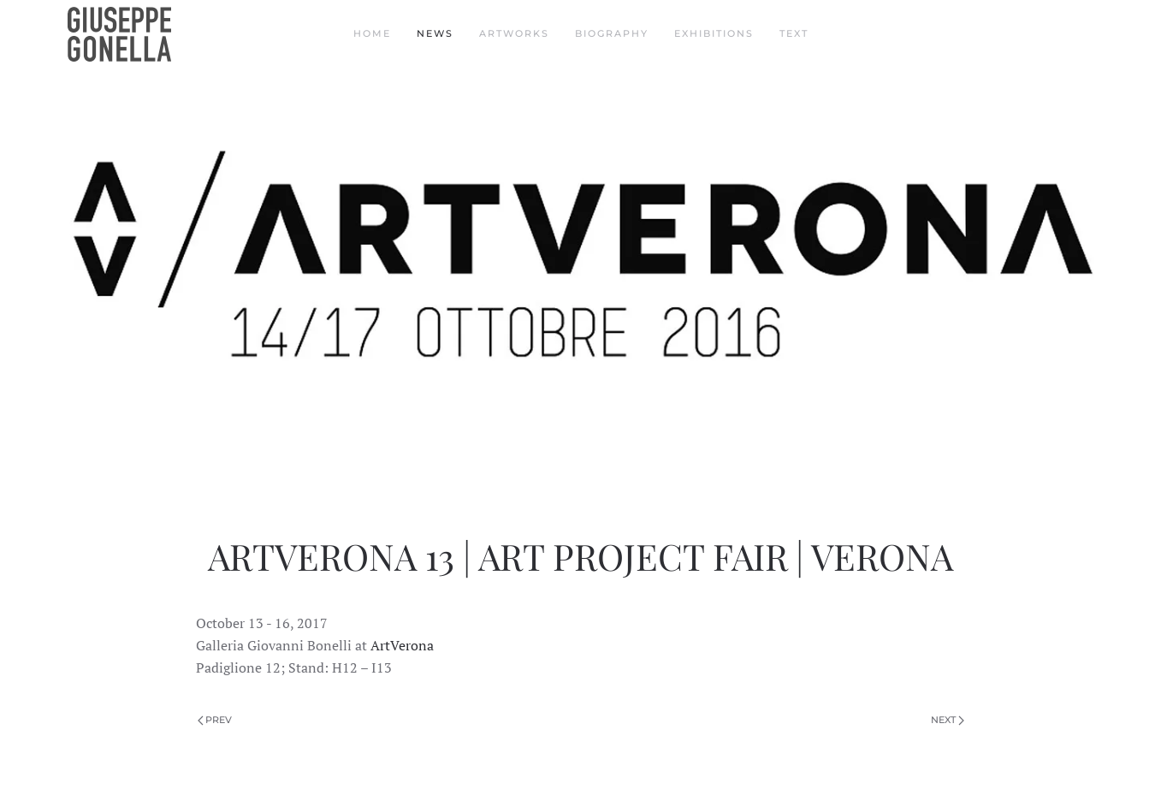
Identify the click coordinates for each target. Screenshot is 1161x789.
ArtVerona (402, 645)
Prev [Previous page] (215, 720)
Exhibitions (714, 33)
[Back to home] (121, 34)
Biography (612, 33)
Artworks (514, 33)
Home (372, 33)
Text (794, 33)
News (435, 33)
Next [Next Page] (947, 720)
